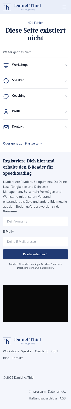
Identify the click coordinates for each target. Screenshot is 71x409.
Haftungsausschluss (43, 398)
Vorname (10, 211)
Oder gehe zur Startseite (22, 143)
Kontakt (17, 126)
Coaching (19, 95)
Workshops (20, 65)
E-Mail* (8, 231)
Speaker (18, 80)
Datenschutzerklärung (29, 267)
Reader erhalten (35, 254)
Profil (16, 111)
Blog (6, 358)
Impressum (38, 391)
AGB (63, 398)
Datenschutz (57, 391)
